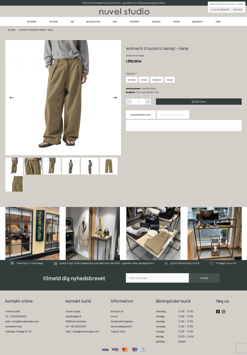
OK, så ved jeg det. (221, 9)
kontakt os (117, 311)
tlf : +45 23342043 (16, 316)
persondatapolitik (121, 326)
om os (114, 316)
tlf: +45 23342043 (76, 326)
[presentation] (11, 97)
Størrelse (132, 73)
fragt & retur (118, 331)
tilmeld (204, 277)
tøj (72, 21)
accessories (93, 21)
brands (53, 21)
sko (115, 21)
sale (218, 21)
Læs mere (237, 9)
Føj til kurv (198, 101)
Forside (11, 29)
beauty (156, 21)
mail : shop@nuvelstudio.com (22, 321)
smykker (134, 21)
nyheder (32, 21)
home (176, 21)
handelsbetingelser (122, 321)
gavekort (197, 21)
